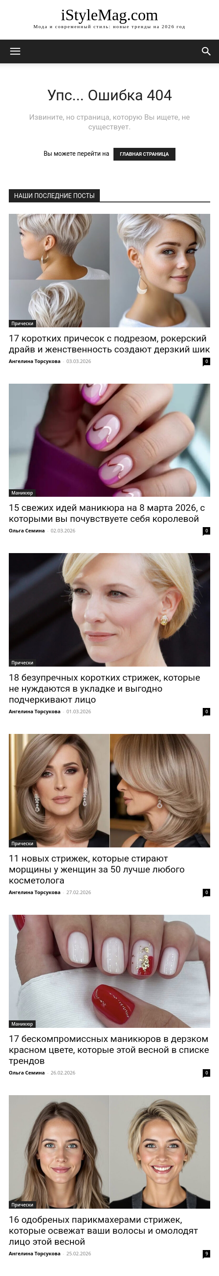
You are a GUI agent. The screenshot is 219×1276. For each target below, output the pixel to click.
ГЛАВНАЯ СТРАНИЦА (144, 154)
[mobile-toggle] (15, 51)
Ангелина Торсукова (35, 361)
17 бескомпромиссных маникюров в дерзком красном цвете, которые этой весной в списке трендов (109, 1050)
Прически (22, 323)
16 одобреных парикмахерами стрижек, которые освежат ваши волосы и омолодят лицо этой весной (103, 1230)
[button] (206, 51)
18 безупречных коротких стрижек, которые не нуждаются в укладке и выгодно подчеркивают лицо (104, 688)
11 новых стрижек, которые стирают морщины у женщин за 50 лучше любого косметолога (97, 869)
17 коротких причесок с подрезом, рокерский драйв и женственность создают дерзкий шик (109, 344)
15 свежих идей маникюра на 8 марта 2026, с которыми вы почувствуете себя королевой (107, 513)
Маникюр (22, 493)
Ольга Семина (27, 530)
